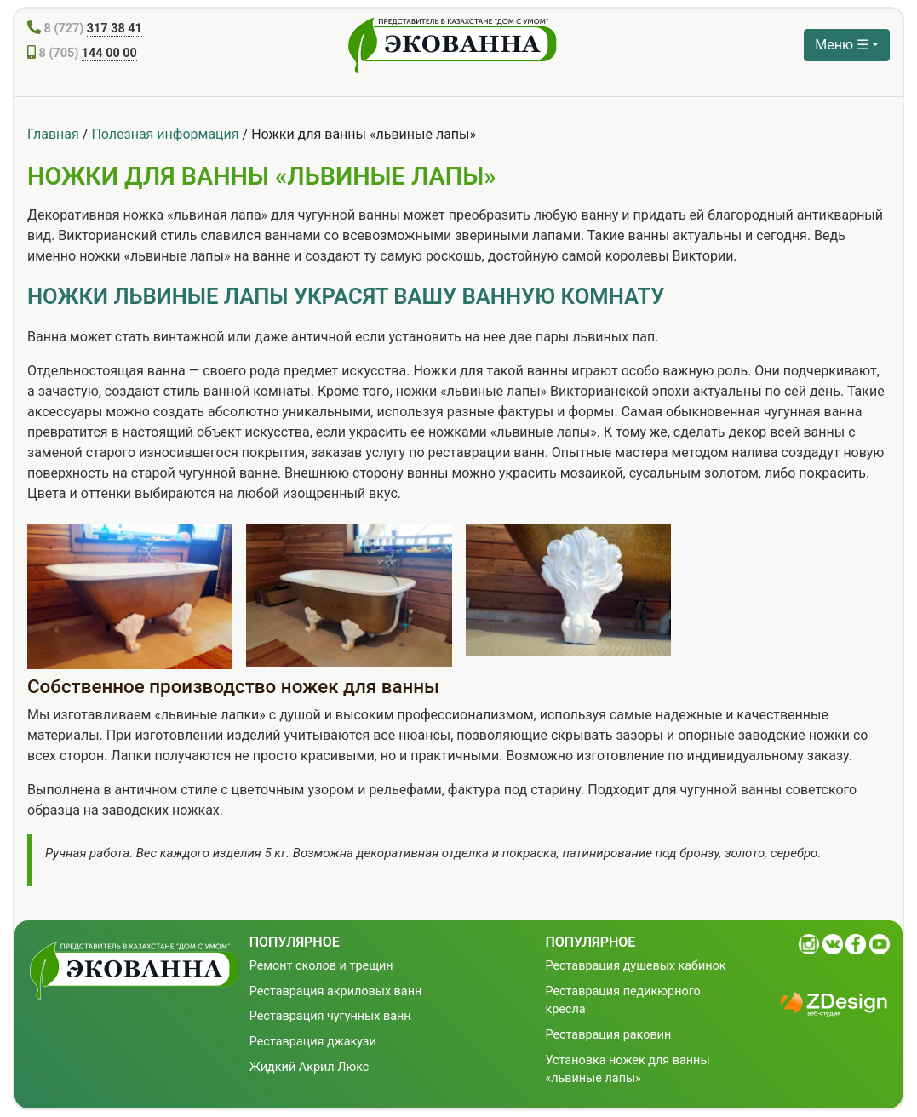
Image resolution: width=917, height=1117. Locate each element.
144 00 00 (109, 53)
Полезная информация (164, 134)
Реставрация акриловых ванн (335, 991)
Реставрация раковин (608, 1035)
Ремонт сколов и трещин (321, 966)
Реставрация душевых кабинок (635, 966)
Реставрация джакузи (312, 1041)
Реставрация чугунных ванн (330, 1016)
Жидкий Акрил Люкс (309, 1067)
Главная (53, 134)
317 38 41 (114, 28)
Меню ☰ (841, 45)
